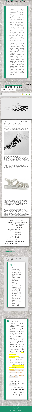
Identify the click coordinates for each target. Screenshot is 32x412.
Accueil (5, 84)
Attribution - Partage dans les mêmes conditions (16, 371)
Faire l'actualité (19, 224)
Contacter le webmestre (16, 410)
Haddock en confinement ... (19, 226)
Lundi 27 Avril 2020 (21, 222)
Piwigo (16, 408)
